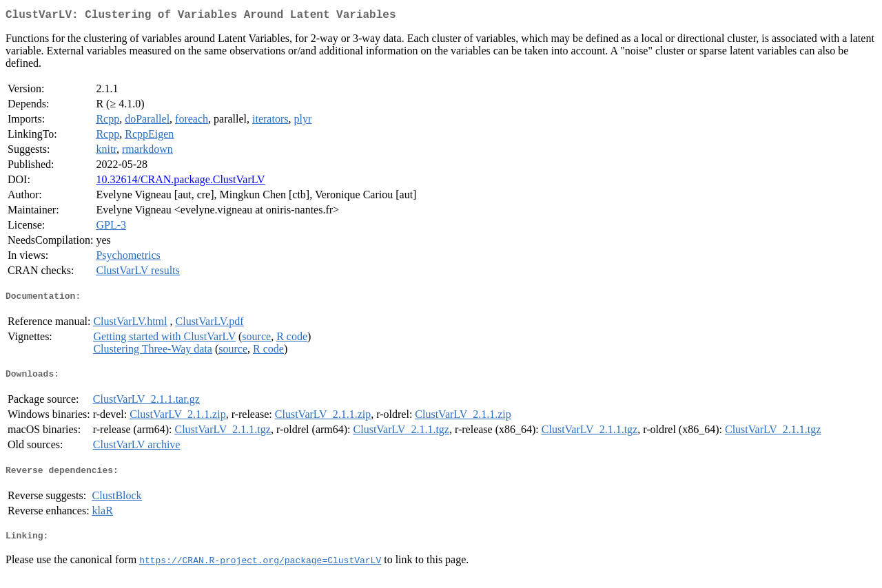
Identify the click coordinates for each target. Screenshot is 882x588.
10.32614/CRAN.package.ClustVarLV (180, 182)
